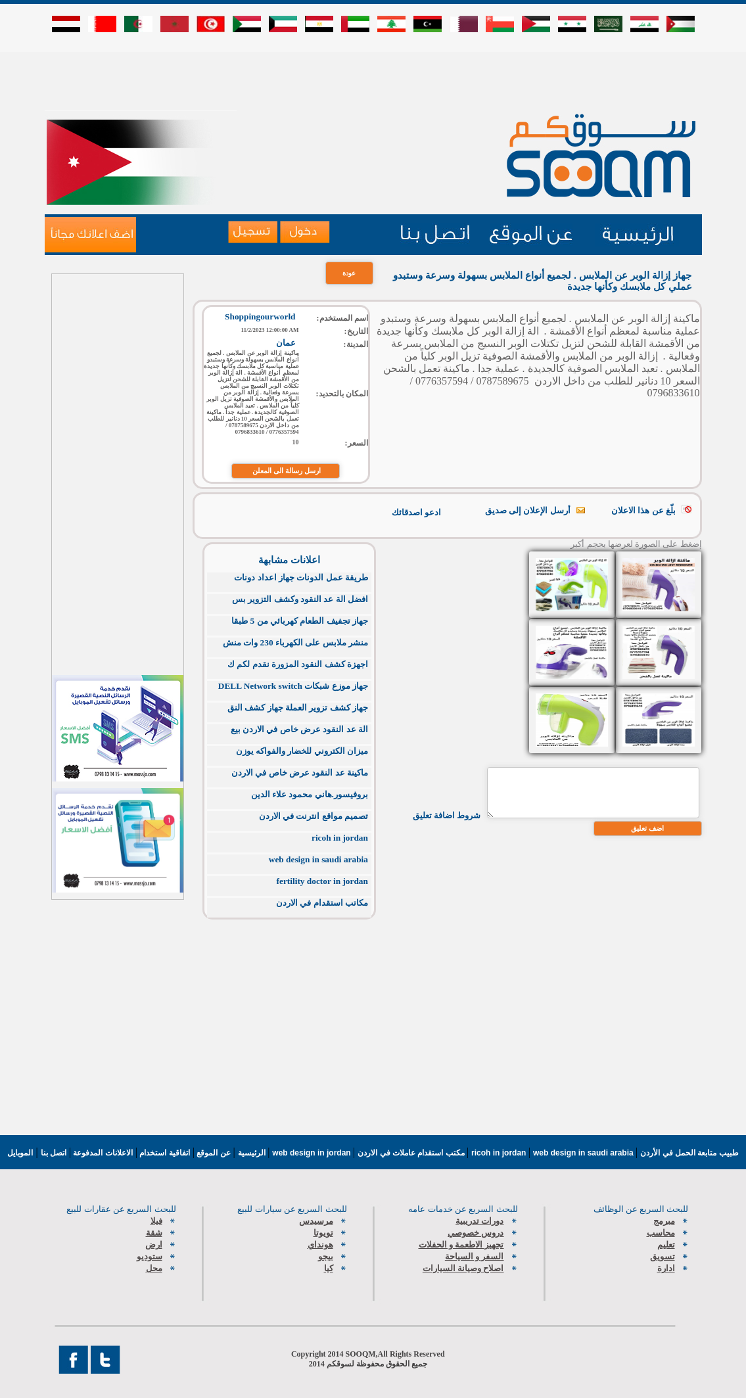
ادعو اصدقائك (416, 512)
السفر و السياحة (474, 1256)
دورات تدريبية (479, 1221)
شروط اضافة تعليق (447, 815)
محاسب (661, 1233)
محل (154, 1268)
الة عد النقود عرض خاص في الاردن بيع (299, 729)
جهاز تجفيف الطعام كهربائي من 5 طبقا (299, 621)
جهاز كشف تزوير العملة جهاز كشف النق (297, 707)
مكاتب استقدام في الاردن (322, 903)
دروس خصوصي (475, 1233)
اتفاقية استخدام (163, 1152)
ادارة (666, 1268)
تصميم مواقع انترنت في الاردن (313, 816)
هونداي (320, 1244)
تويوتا (323, 1233)
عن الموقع (213, 1152)
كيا (328, 1268)
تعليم (666, 1244)
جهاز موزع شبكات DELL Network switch (293, 686)
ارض (153, 1244)
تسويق (662, 1256)
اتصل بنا (53, 1152)
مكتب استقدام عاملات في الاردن (412, 1152)
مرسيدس (316, 1221)
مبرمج (664, 1221)
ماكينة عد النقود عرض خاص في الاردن (299, 773)
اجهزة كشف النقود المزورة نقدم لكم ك (297, 664)
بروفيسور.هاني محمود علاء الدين (309, 794)
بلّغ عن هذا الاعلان (643, 510)
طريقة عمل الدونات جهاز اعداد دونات (301, 577)
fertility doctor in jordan (322, 881)
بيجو (325, 1256)
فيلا (156, 1221)
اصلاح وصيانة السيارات (463, 1268)
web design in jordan (312, 1152)
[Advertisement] (373, 80)
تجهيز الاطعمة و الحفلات (461, 1244)
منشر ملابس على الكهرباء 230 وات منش (295, 642)
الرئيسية (252, 1152)
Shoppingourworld (260, 316)
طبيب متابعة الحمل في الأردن (689, 1152)
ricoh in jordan (340, 838)
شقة (154, 1233)
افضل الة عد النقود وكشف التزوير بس (300, 599)
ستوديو (149, 1256)
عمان (286, 343)
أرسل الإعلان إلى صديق (528, 510)
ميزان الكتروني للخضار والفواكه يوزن (302, 751)
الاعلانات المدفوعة (102, 1152)
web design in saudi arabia (318, 859)
